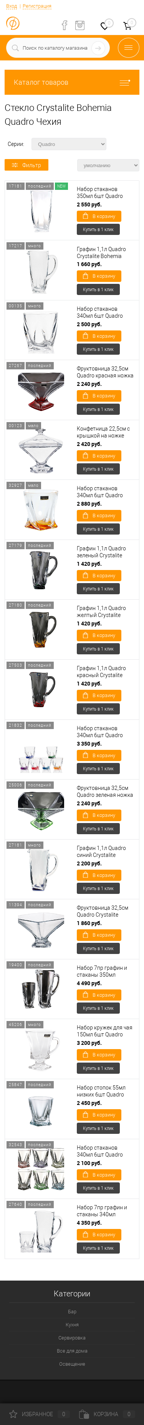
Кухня (72, 1325)
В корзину (99, 216)
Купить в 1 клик (98, 229)
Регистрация (37, 6)
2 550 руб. (89, 204)
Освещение (72, 1364)
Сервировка (72, 1338)
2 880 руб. (89, 503)
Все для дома (72, 1351)
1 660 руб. (89, 264)
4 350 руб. (89, 1222)
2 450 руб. (89, 1102)
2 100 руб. (89, 1163)
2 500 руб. (89, 324)
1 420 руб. (89, 563)
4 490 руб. (89, 983)
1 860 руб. (89, 923)
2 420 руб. (89, 444)
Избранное (39, 1414)
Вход (11, 6)
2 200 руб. (89, 863)
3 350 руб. (89, 743)
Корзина (107, 1414)
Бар (72, 1311)
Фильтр (26, 165)
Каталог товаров (72, 82)
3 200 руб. (89, 1042)
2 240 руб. (89, 383)
